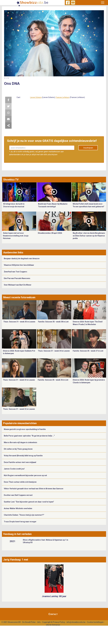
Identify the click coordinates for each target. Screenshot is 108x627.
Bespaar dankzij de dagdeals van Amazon (21, 258)
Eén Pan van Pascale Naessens (17, 278)
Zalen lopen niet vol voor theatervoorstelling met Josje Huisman (15, 235)
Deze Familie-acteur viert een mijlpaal (20, 462)
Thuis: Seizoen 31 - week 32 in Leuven (19, 409)
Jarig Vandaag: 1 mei (15, 559)
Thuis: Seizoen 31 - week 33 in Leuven (19, 380)
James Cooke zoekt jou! (14, 469)
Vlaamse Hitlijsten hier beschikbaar (19, 265)
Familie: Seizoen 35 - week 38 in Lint (53, 322)
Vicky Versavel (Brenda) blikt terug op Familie (23, 456)
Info (39, 622)
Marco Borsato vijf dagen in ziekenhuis (20, 442)
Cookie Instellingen (95, 622)
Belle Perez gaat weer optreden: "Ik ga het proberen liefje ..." (29, 436)
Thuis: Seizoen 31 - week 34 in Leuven (54, 351)
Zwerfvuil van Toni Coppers (15, 272)
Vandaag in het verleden (17, 534)
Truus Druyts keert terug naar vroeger (20, 522)
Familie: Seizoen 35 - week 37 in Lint (88, 351)
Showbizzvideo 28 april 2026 (50, 233)
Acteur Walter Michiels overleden (18, 508)
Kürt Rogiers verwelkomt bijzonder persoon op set (25, 475)
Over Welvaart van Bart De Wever (17, 285)
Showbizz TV (11, 179)
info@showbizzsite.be (75, 622)
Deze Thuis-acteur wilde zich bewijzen (20, 482)
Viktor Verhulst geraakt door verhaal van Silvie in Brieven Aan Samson (33, 489)
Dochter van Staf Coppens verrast (18, 495)
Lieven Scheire (36, 97)
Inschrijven (88, 148)
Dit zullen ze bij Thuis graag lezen (18, 449)
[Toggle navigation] (102, 3)
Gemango (56, 625)
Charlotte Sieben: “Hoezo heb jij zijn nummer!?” (24, 515)
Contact (53, 614)
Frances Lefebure (62, 97)
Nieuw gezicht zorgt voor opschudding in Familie (25, 429)
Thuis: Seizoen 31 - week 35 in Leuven (19, 322)
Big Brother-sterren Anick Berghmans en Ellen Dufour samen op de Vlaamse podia (89, 235)
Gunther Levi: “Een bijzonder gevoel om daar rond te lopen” (29, 502)
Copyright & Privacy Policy (53, 622)
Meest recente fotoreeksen (19, 297)
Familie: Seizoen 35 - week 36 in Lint (53, 380)
